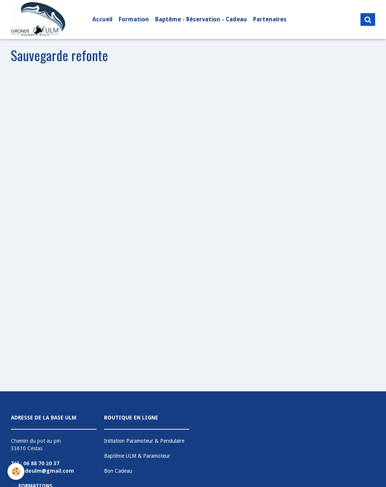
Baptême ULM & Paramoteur (137, 456)
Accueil (102, 19)
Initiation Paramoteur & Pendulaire (144, 441)
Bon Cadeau (118, 471)
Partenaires (269, 19)
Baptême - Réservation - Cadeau (201, 19)
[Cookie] (16, 471)
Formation (134, 19)
